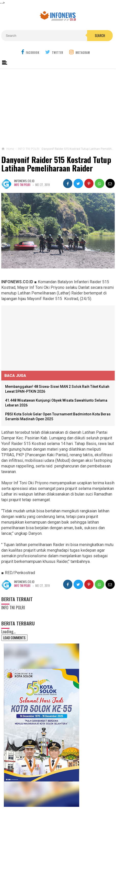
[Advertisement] (58, 106)
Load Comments (14, 637)
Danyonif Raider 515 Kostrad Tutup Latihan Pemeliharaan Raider (56, 163)
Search (100, 35)
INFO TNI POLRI (22, 185)
